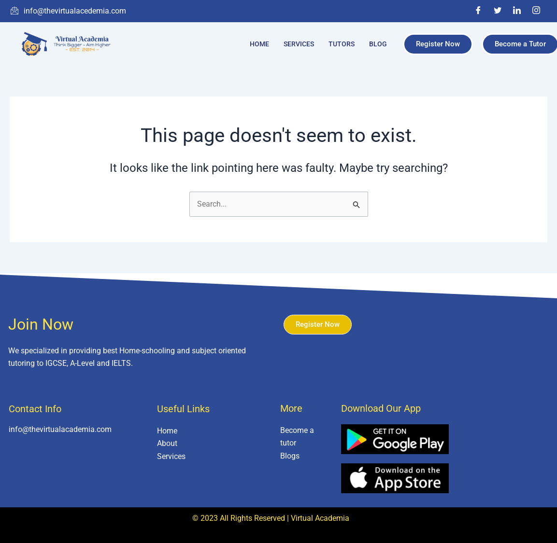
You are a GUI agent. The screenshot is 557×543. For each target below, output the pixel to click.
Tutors (341, 44)
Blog (378, 44)
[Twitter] (497, 11)
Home (259, 44)
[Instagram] (536, 11)
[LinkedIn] (517, 11)
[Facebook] (478, 11)
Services (299, 44)
